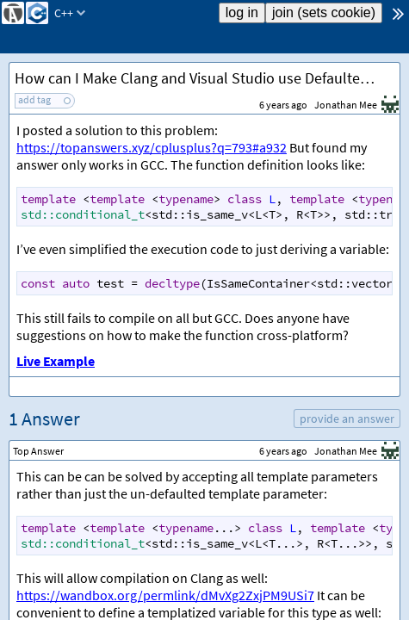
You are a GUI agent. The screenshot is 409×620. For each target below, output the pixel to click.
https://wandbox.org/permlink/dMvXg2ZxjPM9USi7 (165, 595)
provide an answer (347, 418)
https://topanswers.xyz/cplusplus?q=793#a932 (151, 147)
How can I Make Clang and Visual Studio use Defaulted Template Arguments (207, 78)
